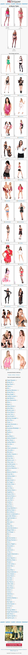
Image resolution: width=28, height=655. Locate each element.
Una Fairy (10, 586)
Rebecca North (11, 472)
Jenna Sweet (8, 179)
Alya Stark (10, 384)
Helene (9, 556)
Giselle (9, 548)
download (24, 4)
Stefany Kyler (11, 476)
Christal (9, 606)
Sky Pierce (10, 582)
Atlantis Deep (21, 306)
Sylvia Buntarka (11, 528)
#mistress (18, 374)
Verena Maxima (11, 468)
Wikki (8, 524)
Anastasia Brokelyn (13, 428)
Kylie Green (10, 480)
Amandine (8, 327)
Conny (9, 592)
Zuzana (9, 502)
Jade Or (9, 426)
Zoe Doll (9, 580)
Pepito (8, 264)
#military (13, 374)
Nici (8, 434)
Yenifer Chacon (11, 454)
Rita (8, 534)
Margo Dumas (11, 540)
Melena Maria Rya (21, 200)
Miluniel (9, 452)
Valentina (10, 594)
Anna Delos (10, 412)
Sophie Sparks (11, 616)
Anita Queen (11, 604)
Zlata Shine (21, 116)
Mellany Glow (11, 560)
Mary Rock (10, 588)
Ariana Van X (21, 95)
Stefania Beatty (11, 598)
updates (8, 4)
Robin (8, 600)
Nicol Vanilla (8, 116)
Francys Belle (11, 610)
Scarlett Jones (11, 464)
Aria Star (9, 444)
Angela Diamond (12, 554)
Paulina (9, 432)
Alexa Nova (21, 74)
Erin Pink (9, 488)
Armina (9, 596)
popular (3, 4)
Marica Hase (10, 510)
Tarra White (21, 285)
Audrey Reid (10, 442)
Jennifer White (11, 516)
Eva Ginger (10, 532)
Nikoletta (9, 456)
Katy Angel (21, 327)
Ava (8, 446)
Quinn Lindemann (12, 514)
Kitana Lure (10, 460)
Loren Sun (10, 414)
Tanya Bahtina (11, 508)
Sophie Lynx (10, 618)
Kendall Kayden (8, 222)
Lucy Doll (9, 500)
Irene (8, 568)
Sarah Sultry (10, 564)
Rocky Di (9, 382)
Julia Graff (10, 498)
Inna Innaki (10, 416)
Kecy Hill (9, 526)
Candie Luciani (11, 396)
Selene (9, 478)
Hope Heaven (11, 380)
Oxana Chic (10, 494)
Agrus (8, 404)
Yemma (7, 158)
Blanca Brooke (21, 222)
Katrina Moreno (12, 390)
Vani (8, 74)
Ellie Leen (10, 522)
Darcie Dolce (11, 496)
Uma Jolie (10, 450)
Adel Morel (10, 398)
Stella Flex (10, 566)
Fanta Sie (9, 474)
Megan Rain (10, 530)
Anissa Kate (8, 137)
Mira (8, 470)
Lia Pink (9, 504)
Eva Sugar (10, 482)
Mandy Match (7, 95)
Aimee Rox (10, 392)
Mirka (8, 369)
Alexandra (10, 546)
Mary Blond (21, 179)
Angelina (9, 492)
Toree (21, 348)
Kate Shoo (10, 614)
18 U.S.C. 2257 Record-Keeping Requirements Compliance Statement (14, 649)
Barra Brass (10, 512)
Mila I (8, 520)
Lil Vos (9, 552)
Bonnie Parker (21, 137)
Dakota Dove (11, 490)
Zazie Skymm (11, 558)
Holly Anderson (11, 572)
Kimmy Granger (12, 418)
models (13, 4)
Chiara (9, 386)
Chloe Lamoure (11, 448)
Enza (8, 542)
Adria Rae (10, 408)
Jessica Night (11, 544)
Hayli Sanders (11, 518)
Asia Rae (9, 578)
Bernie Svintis (11, 538)
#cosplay (9, 374)
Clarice (9, 486)
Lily (8, 536)
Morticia (9, 506)
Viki (8, 388)
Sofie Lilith (10, 584)
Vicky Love (10, 462)
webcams (18, 4)
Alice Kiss (9, 420)
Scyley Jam (8, 243)
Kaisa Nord (10, 576)
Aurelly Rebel (21, 158)
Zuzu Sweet (10, 574)
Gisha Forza (10, 406)
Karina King (10, 466)
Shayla (9, 562)
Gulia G (9, 590)
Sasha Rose (8, 200)
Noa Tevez (10, 440)
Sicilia (21, 369)
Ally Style (8, 348)
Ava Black (21, 243)
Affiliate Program (13, 650)
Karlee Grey (10, 484)
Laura (8, 430)
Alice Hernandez (8, 285)
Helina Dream (11, 438)
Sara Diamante (11, 400)
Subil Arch (10, 550)
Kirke (8, 402)
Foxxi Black (21, 264)
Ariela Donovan (11, 424)
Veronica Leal (7, 306)
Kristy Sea (10, 458)
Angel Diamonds (12, 612)
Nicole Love (10, 410)
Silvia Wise (10, 570)
